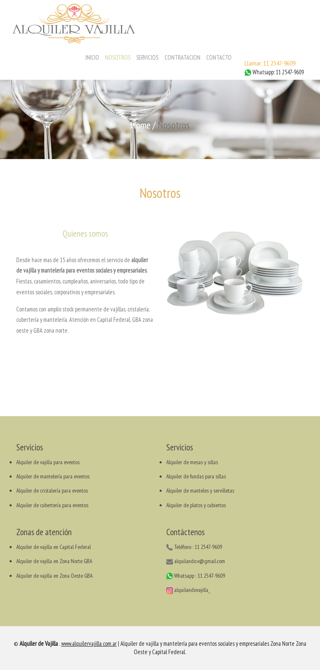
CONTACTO (219, 57)
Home (140, 125)
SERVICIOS (147, 57)
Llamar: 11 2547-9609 (270, 63)
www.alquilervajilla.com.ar (89, 643)
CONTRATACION (182, 57)
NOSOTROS (117, 57)
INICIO (92, 57)
